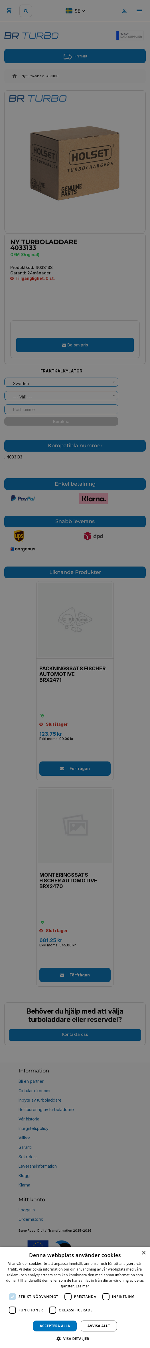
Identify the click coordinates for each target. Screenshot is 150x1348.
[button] (75, 1338)
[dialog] (75, 1297)
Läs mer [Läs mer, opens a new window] (82, 1286)
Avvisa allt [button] (99, 1325)
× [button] (143, 1253)
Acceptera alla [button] (55, 1325)
